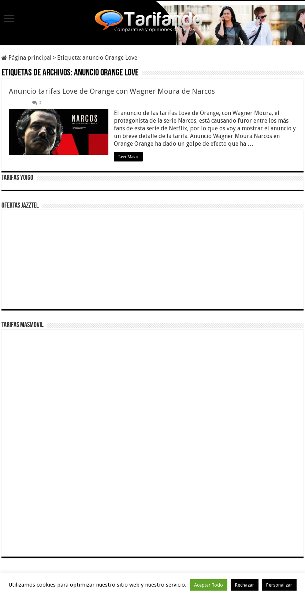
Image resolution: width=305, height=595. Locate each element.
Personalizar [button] (279, 585)
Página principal (26, 57)
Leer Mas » (128, 156)
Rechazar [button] (244, 585)
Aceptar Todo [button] (208, 585)
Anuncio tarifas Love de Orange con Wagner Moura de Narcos (112, 91)
